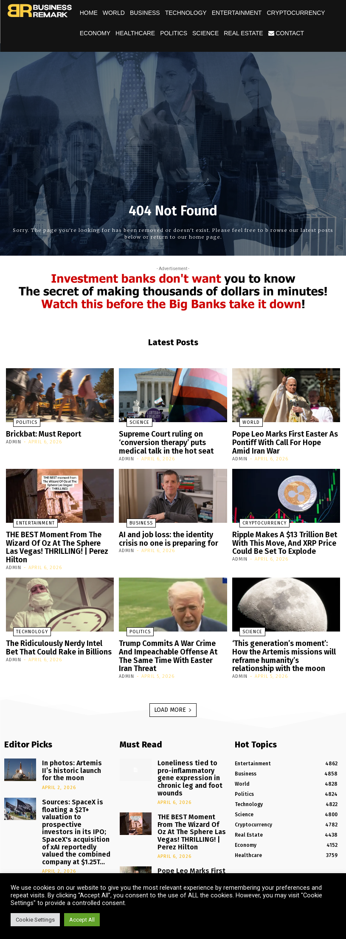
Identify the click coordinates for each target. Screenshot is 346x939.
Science (205, 33)
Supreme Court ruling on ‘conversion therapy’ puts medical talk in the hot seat (171, 440)
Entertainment (237, 12)
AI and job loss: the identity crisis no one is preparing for (170, 533)
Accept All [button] (82, 919)
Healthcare (135, 33)
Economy (95, 33)
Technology (186, 12)
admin (13, 440)
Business (145, 12)
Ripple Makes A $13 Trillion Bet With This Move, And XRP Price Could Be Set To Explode (279, 537)
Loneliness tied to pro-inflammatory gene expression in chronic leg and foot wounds (189, 747)
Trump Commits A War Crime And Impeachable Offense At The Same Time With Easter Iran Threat (171, 633)
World (114, 12)
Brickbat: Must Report (39, 433)
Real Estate (243, 33)
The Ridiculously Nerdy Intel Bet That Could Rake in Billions (55, 629)
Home (89, 12)
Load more (173, 687)
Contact (286, 33)
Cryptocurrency (296, 12)
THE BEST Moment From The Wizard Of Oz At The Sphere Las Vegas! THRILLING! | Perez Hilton (59, 537)
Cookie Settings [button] (35, 919)
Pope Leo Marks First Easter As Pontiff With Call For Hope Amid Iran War (280, 440)
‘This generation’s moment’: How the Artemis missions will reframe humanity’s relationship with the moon (283, 636)
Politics (173, 33)
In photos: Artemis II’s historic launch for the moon (70, 744)
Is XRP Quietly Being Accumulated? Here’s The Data (73, 840)
